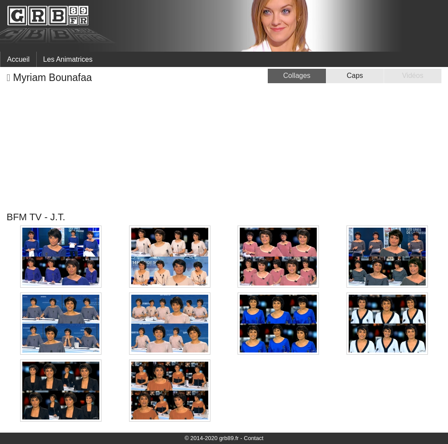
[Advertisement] (224, 147)
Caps (354, 75)
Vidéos (413, 75)
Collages (296, 75)
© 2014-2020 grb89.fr (212, 438)
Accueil (18, 59)
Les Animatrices (68, 59)
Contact (253, 438)
